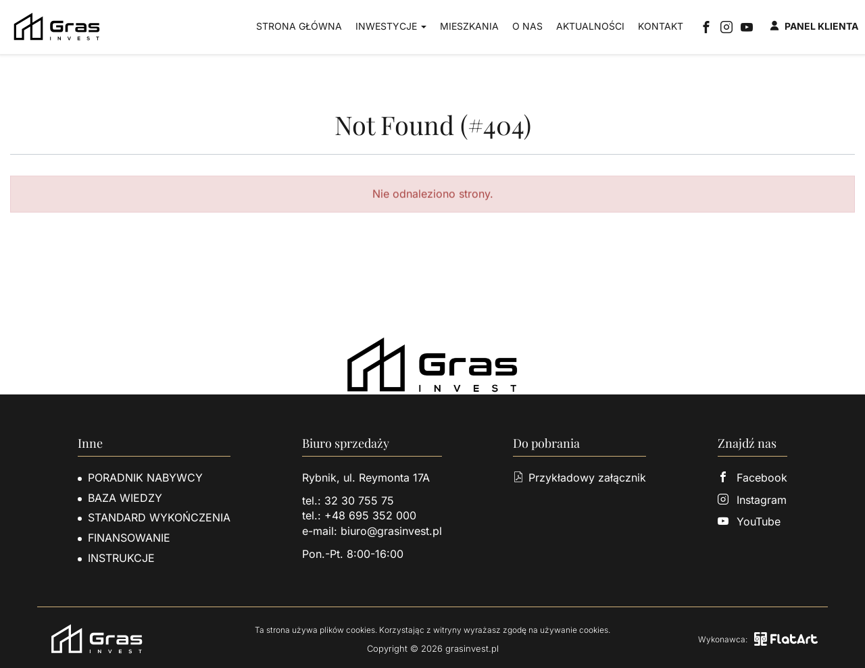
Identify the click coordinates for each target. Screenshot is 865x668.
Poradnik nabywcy (145, 477)
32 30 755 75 (359, 500)
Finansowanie (129, 537)
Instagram (752, 500)
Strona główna (299, 26)
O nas (527, 26)
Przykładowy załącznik (579, 477)
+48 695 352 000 (370, 515)
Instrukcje (121, 558)
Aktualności (590, 26)
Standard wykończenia (159, 517)
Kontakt (660, 26)
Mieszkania (469, 26)
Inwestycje (390, 26)
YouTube (749, 521)
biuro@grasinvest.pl (391, 531)
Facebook (752, 477)
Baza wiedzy (125, 498)
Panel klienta (814, 26)
